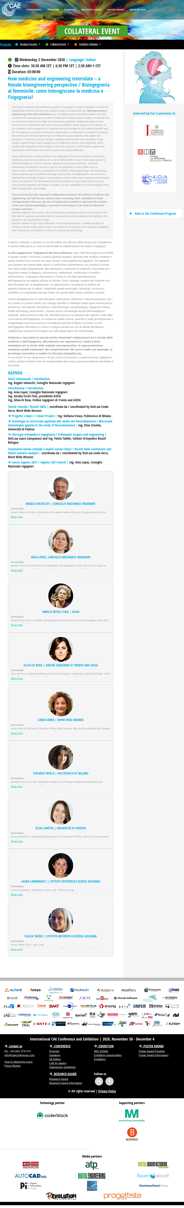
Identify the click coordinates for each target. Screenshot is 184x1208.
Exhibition (70, 9)
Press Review (137, 9)
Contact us (13, 1046)
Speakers (55, 1055)
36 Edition (55, 1059)
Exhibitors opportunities (107, 1055)
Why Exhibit (101, 1051)
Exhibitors (100, 1059)
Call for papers (58, 1063)
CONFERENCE (60, 1046)
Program (53, 9)
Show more (17, 517)
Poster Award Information (153, 1055)
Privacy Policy (107, 1091)
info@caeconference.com (19, 1055)
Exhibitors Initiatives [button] (86, 44)
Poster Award (115, 9)
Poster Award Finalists (152, 1051)
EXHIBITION (104, 1046)
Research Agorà (91, 9)
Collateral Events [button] (56, 44)
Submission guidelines (62, 1067)
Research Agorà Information (65, 1083)
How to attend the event (18, 1062)
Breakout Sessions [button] (26, 44)
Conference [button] (33, 9)
